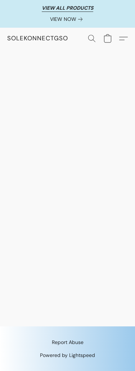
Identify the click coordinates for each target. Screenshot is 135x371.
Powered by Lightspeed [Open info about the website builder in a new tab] (67, 355)
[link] (67, 19)
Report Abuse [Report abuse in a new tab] (68, 342)
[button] (37, 38)
